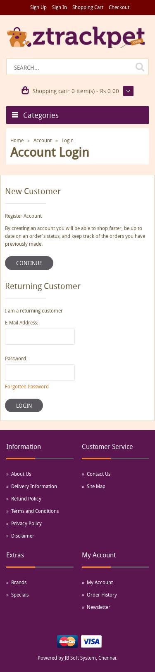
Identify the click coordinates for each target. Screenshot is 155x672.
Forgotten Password (27, 386)
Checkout (119, 7)
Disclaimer (22, 535)
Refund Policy (26, 498)
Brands (18, 582)
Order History (102, 594)
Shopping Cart (87, 7)
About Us (21, 473)
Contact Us (98, 473)
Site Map (96, 486)
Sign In (59, 7)
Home (17, 140)
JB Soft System (80, 657)
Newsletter (98, 607)
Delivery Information (34, 486)
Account (42, 140)
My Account (100, 582)
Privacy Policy (26, 523)
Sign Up (38, 7)
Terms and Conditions (35, 511)
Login (68, 140)
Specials (20, 594)
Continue (29, 263)
